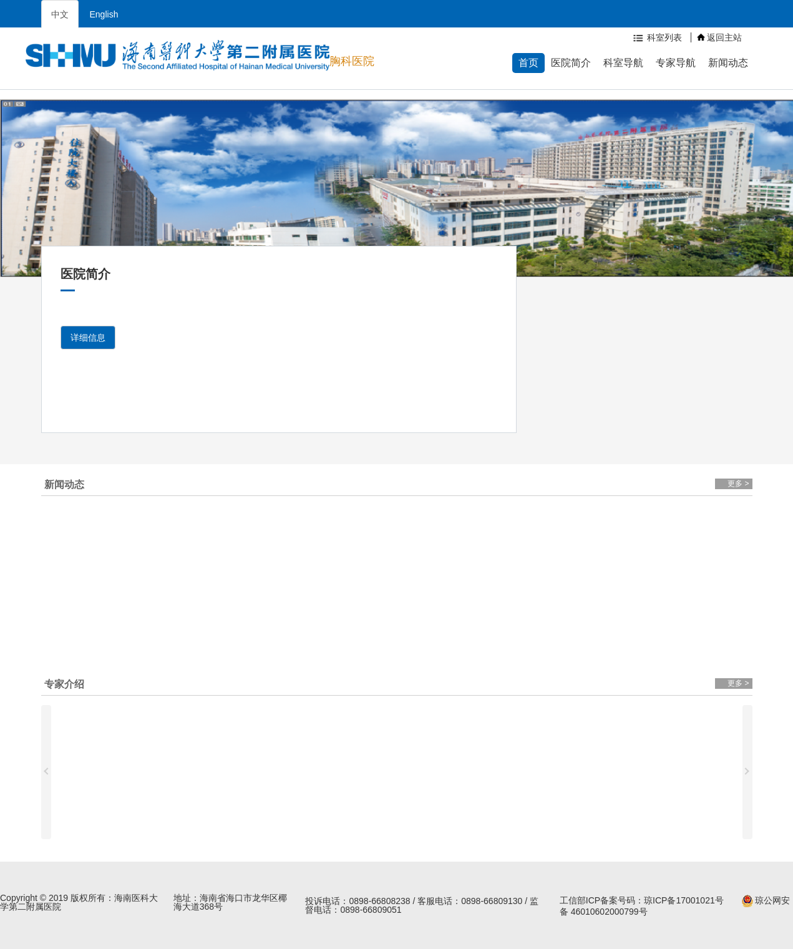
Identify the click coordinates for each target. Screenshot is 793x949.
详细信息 (88, 338)
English (104, 14)
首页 (528, 62)
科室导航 (623, 62)
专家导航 (676, 62)
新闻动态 (728, 62)
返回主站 (719, 37)
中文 (60, 14)
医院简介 (571, 62)
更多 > (738, 483)
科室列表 (656, 37)
